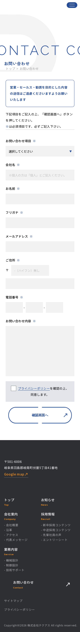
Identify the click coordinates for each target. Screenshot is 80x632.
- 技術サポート (14, 570)
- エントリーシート (54, 540)
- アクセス (11, 535)
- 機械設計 (11, 560)
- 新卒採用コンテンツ (56, 525)
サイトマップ (13, 601)
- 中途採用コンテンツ (56, 530)
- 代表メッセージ (16, 540)
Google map (14, 474)
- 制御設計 (11, 565)
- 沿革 (8, 530)
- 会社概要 (11, 525)
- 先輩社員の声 (51, 535)
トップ (10, 68)
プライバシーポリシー (34, 388)
